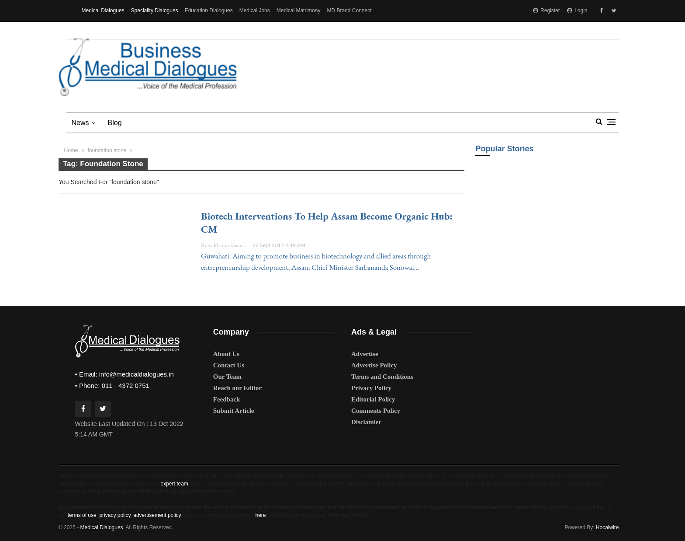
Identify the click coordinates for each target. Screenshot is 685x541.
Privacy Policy (371, 387)
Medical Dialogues (103, 10)
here (260, 515)
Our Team (227, 376)
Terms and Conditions (382, 376)
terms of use (82, 515)
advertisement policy (157, 515)
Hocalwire (607, 527)
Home (71, 150)
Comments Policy (375, 410)
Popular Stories (504, 148)
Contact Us (228, 365)
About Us (226, 353)
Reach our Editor (237, 387)
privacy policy (114, 515)
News (80, 122)
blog (115, 122)
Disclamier (366, 422)
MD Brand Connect (349, 10)
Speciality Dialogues (154, 10)
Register (546, 10)
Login (577, 10)
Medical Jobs (254, 10)
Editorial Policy (373, 399)
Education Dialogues (209, 10)
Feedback (226, 399)
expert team (174, 484)
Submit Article (233, 410)
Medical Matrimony (299, 10)
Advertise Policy (374, 365)
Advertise (364, 353)
